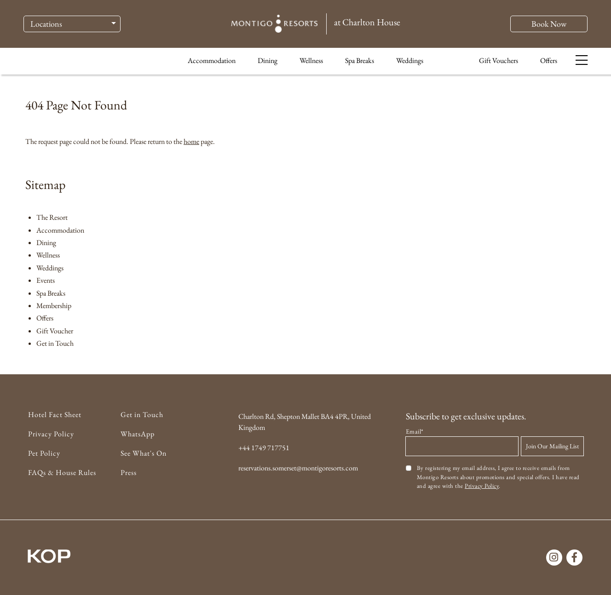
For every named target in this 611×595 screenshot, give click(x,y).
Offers (548, 64)
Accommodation (212, 64)
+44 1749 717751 (263, 447)
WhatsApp (138, 434)
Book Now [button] (548, 25)
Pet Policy (44, 453)
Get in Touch (55, 343)
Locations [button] (46, 25)
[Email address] (462, 446)
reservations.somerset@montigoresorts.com (298, 468)
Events (45, 280)
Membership (53, 305)
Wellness (311, 64)
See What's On (144, 453)
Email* (415, 431)
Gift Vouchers (498, 64)
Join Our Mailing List (552, 446)
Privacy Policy (51, 434)
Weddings (409, 64)
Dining (267, 64)
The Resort (52, 217)
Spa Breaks (359, 64)
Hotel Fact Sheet (54, 414)
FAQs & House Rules (62, 472)
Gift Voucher (54, 331)
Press (129, 472)
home (191, 141)
